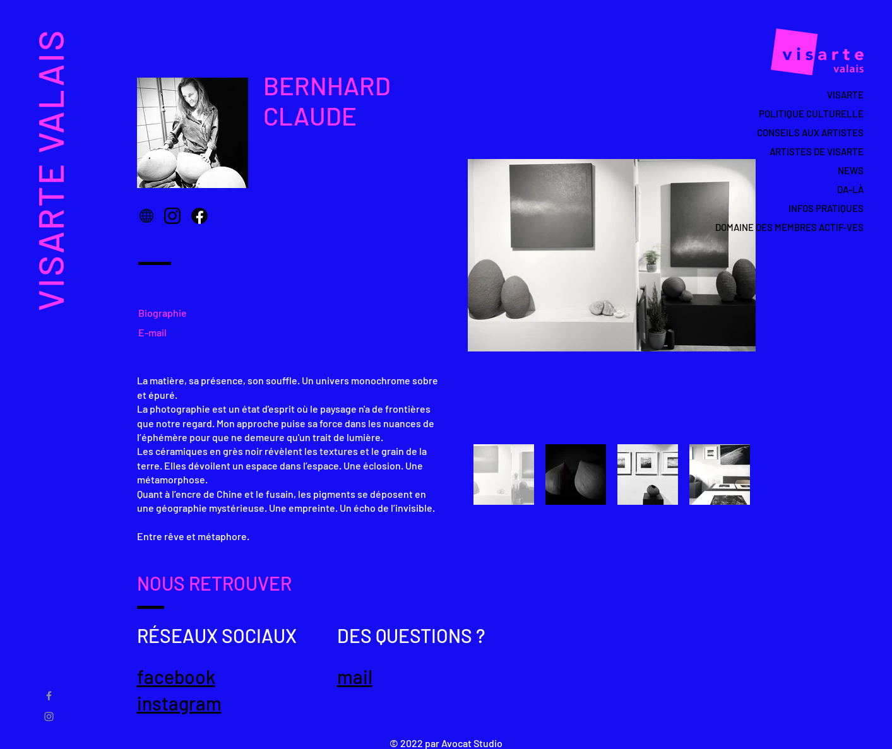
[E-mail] (156, 332)
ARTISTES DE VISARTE (817, 151)
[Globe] (146, 216)
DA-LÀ (850, 189)
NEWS (851, 170)
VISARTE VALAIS (49, 169)
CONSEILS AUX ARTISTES (810, 132)
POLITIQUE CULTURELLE (811, 113)
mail (354, 676)
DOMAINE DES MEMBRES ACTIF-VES (804, 227)
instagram (179, 703)
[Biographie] (167, 312)
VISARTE (845, 94)
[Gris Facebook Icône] (49, 696)
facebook (176, 676)
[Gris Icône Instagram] (49, 716)
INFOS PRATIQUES (826, 208)
